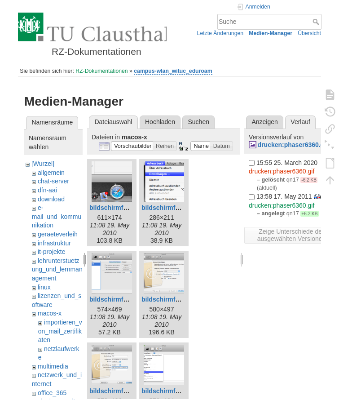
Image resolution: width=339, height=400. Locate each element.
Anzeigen (264, 121)
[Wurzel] (42, 163)
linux (44, 287)
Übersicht (309, 33)
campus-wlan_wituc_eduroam (173, 71)
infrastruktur (54, 243)
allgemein (51, 172)
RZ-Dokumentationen (101, 71)
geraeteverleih (58, 234)
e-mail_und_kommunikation (57, 216)
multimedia (53, 366)
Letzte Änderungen (220, 33)
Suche (317, 21)
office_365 (52, 392)
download (51, 199)
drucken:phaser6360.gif (293, 144)
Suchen (198, 121)
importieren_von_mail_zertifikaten (60, 331)
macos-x (50, 313)
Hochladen (160, 121)
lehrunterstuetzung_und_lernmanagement (57, 269)
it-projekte (51, 251)
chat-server (53, 181)
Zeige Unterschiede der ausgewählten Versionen (291, 235)
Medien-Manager (270, 33)
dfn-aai (47, 190)
